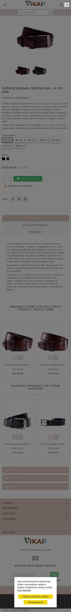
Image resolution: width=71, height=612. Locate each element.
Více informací (24, 590)
